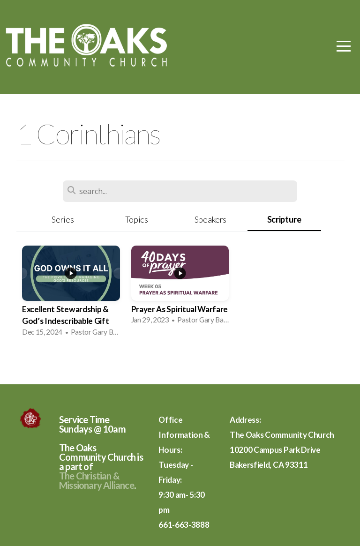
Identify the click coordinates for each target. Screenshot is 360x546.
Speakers (210, 219)
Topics (136, 219)
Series (63, 219)
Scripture (284, 219)
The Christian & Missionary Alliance (96, 480)
